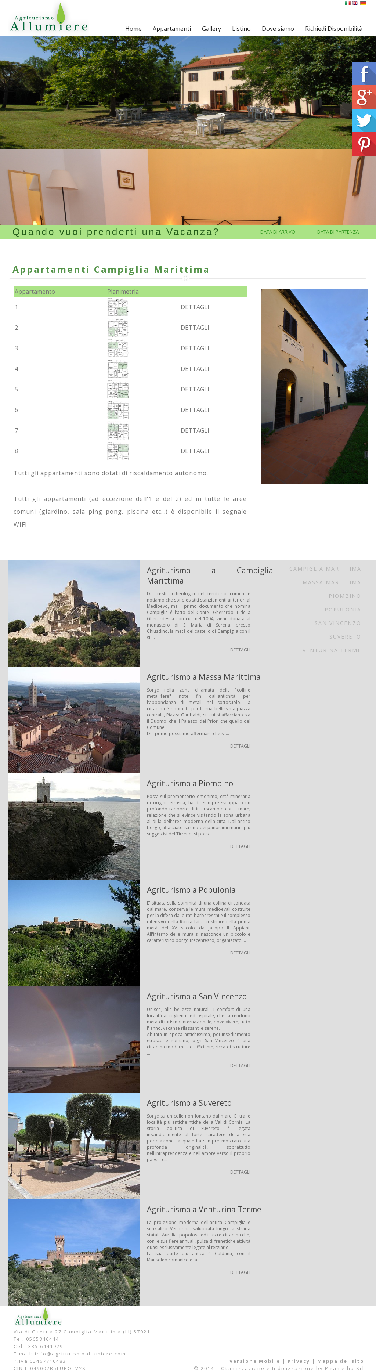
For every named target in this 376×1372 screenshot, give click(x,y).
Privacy (299, 1361)
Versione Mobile (254, 1361)
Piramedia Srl (344, 1368)
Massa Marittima (332, 582)
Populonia (343, 609)
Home (133, 29)
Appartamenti (172, 29)
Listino (241, 29)
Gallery (211, 29)
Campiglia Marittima (325, 568)
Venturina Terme (332, 650)
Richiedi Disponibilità (333, 29)
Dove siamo (278, 29)
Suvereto (345, 636)
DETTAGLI (195, 307)
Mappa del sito (340, 1361)
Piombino (345, 595)
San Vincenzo (338, 623)
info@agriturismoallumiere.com (80, 1353)
